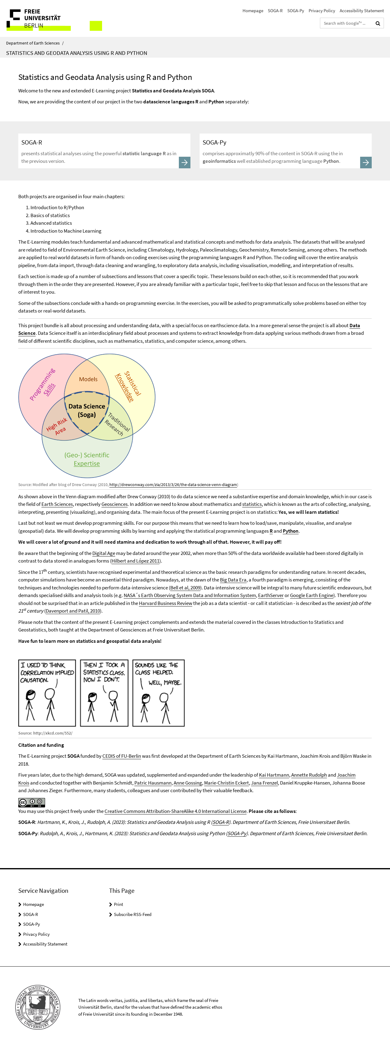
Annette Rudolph (309, 774)
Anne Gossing (188, 782)
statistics (252, 504)
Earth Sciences (57, 504)
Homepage (253, 10)
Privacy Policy (322, 10)
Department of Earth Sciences (35, 43)
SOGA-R (275, 10)
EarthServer (271, 595)
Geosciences (114, 504)
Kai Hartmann (274, 774)
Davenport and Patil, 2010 (73, 610)
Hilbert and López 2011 (135, 560)
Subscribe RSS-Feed (132, 914)
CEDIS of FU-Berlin (121, 756)
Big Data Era (233, 579)
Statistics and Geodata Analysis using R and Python (76, 52)
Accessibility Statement (362, 10)
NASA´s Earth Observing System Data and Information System (190, 595)
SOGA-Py (295, 10)
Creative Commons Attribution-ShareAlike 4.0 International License (175, 811)
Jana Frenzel (264, 782)
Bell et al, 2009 (185, 587)
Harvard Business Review (165, 603)
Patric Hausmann (153, 782)
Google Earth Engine (311, 595)
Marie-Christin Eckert (226, 782)
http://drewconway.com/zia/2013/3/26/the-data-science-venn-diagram (173, 484)
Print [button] (118, 904)
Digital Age (103, 553)
